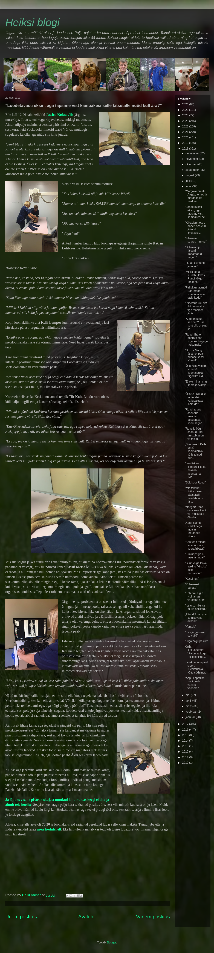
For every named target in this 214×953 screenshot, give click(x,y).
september (193, 169)
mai (188, 694)
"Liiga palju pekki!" (196, 641)
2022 (185, 126)
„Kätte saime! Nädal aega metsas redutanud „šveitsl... (193, 529)
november (192, 158)
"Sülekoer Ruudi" (195, 482)
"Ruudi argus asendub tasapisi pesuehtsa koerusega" (193, 416)
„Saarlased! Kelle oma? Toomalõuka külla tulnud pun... (195, 451)
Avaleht (86, 916)
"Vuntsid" (190, 626)
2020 (185, 137)
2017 (185, 723)
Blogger (111, 942)
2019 (185, 142)
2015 (185, 735)
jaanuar (191, 717)
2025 (185, 109)
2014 (185, 740)
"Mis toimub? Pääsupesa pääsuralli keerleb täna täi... (194, 494)
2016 (185, 729)
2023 (185, 121)
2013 (185, 746)
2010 (185, 762)
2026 (185, 104)
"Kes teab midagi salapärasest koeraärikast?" (195, 545)
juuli (188, 180)
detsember (193, 153)
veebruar (192, 711)
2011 (185, 757)
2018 (185, 148)
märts (189, 706)
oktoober (191, 164)
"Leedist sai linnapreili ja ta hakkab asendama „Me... (195, 470)
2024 (185, 115)
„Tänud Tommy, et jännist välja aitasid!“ (196, 618)
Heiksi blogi (32, 22)
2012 (185, 751)
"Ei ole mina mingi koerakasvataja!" (196, 385)
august (190, 175)
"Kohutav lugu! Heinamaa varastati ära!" (195, 596)
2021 (185, 131)
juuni (189, 186)
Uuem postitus (21, 916)
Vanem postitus (153, 916)
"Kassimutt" (192, 578)
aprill (189, 700)
